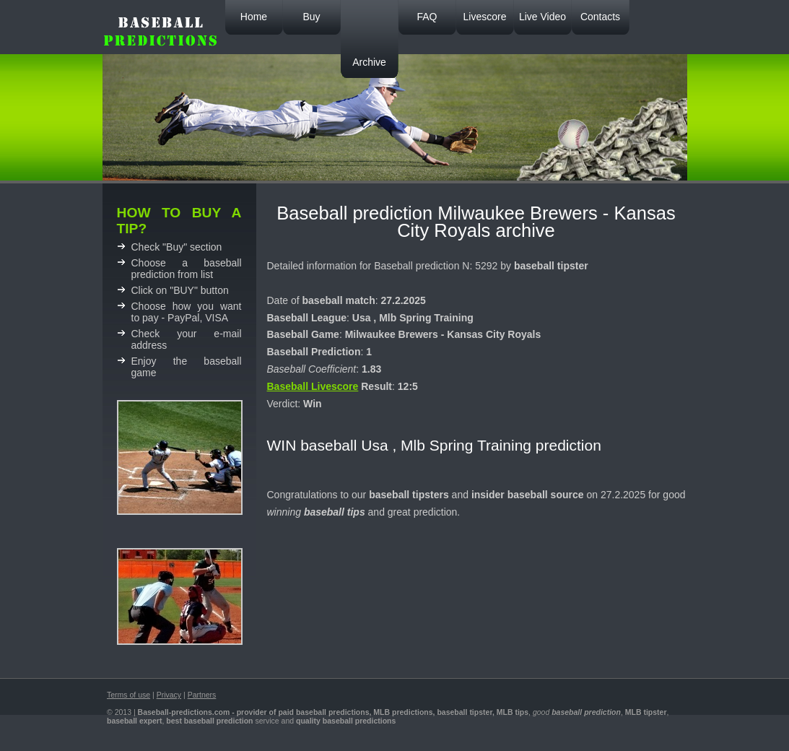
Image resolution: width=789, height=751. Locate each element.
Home (253, 16)
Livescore (485, 16)
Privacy (169, 694)
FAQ (427, 16)
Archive (369, 62)
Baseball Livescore (313, 386)
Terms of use (128, 694)
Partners (202, 694)
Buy (311, 16)
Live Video (542, 16)
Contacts (600, 16)
